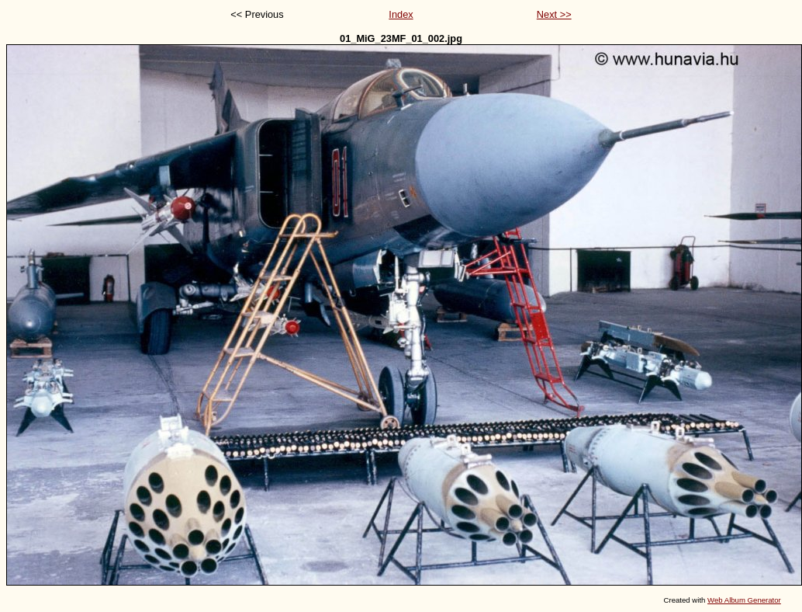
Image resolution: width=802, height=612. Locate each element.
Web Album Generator (744, 600)
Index (401, 14)
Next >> (554, 14)
